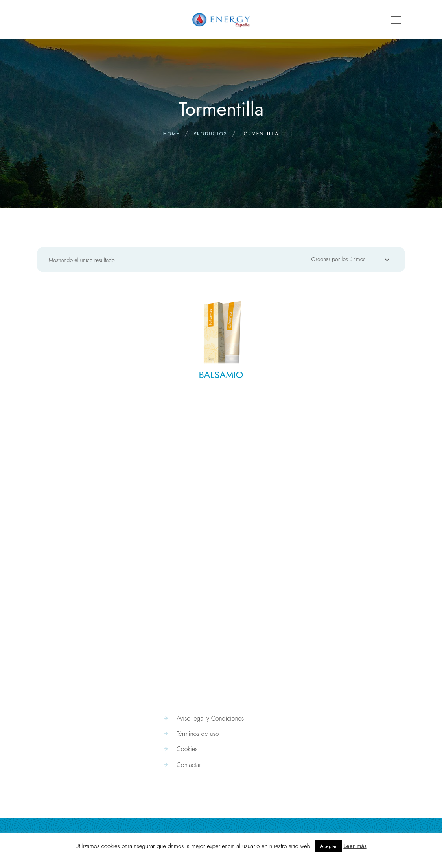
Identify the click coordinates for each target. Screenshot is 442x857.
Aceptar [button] (328, 846)
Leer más (354, 846)
